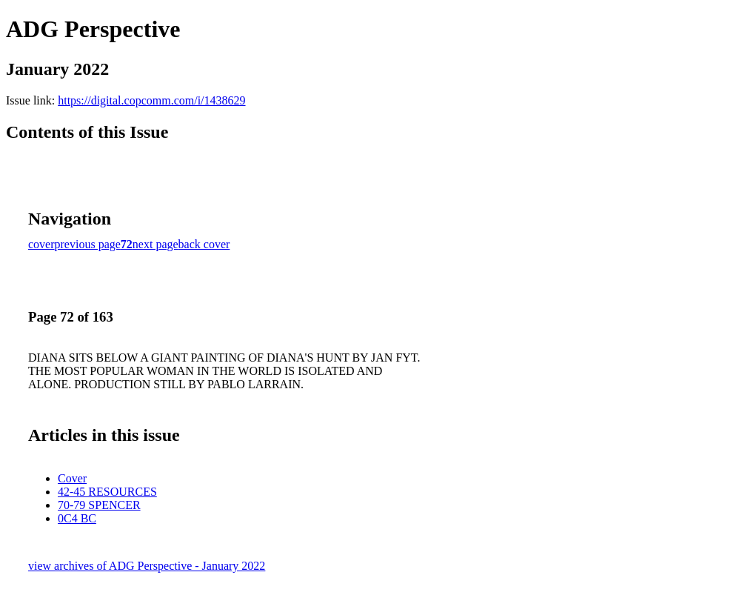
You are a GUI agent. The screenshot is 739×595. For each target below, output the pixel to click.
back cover (204, 244)
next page (155, 244)
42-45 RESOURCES (107, 491)
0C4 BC (77, 518)
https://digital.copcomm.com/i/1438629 (151, 100)
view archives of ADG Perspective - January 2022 (146, 565)
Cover (72, 478)
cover (41, 244)
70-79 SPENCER (99, 505)
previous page (88, 244)
